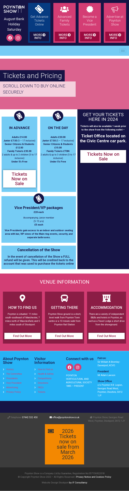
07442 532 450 (30, 417)
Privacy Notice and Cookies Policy (93, 477)
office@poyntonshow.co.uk (64, 417)
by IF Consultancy (78, 482)
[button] (39, 36)
